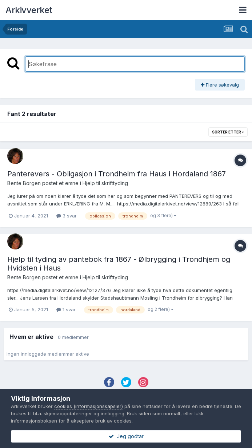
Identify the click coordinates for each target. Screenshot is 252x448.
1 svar (66, 309)
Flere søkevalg (220, 85)
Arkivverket (28, 10)
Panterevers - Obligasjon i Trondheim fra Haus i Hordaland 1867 (116, 173)
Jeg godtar (126, 436)
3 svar (66, 216)
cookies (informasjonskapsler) (88, 406)
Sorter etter (228, 132)
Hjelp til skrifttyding (105, 183)
